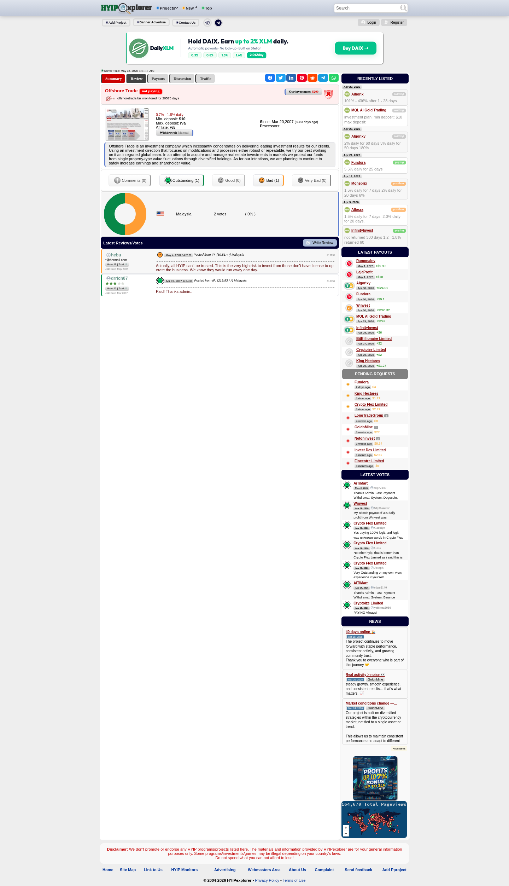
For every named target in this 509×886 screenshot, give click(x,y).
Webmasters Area (264, 870)
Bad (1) (268, 180)
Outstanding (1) (181, 180)
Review (136, 78)
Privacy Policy (267, 880)
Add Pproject (394, 870)
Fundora (358, 162)
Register (397, 22)
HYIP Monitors (184, 870)
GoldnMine (364, 427)
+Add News (399, 748)
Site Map (128, 870)
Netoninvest (365, 438)
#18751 (331, 281)
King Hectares (368, 361)
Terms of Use (294, 880)
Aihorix (357, 94)
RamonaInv (365, 261)
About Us (297, 870)
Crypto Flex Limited (371, 404)
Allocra (357, 210)
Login (371, 22)
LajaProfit (364, 272)
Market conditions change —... (371, 703)
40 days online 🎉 (360, 632)
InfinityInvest (362, 230)
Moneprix (359, 183)
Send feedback (358, 870)
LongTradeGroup (369, 415)
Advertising (225, 870)
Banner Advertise (153, 22)
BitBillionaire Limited (374, 339)
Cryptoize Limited (371, 350)
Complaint (324, 870)
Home (108, 870)
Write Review (322, 243)
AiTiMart (360, 483)
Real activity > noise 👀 (365, 675)
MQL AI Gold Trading (368, 110)
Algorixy (358, 136)
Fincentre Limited (369, 461)
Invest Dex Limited (370, 450)
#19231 (331, 255)
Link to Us (153, 870)
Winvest (363, 305)
